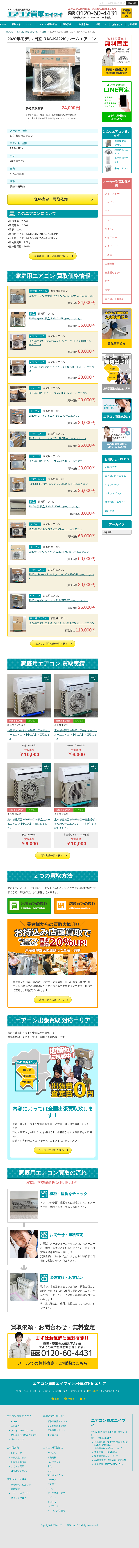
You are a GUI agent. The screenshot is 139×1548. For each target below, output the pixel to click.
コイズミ (109, 202)
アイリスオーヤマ (114, 193)
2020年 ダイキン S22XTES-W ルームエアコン (54, 415)
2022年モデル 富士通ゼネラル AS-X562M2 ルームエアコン (61, 623)
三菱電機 (109, 263)
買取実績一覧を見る (51, 855)
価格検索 (132, 3)
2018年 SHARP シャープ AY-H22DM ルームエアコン (58, 393)
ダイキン (109, 228)
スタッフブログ (113, 493)
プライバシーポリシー (22, 1430)
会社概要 (132, 24)
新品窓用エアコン (56, 1430)
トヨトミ (52, 1501)
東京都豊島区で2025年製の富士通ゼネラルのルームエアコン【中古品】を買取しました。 (75, 823)
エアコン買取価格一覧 (27, 31)
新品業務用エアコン (57, 1426)
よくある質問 (17, 1466)
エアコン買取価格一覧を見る (51, 643)
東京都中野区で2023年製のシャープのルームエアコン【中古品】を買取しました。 (75, 734)
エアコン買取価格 (48, 24)
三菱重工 (109, 255)
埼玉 (85, 1398)
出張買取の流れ (18, 1457)
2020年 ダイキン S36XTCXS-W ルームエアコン (55, 529)
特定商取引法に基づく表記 (24, 1435)
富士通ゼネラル (113, 272)
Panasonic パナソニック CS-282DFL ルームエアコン (58, 484)
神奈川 (71, 1398)
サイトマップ (17, 1439)
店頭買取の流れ (18, 1462)
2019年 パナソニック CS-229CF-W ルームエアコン (57, 438)
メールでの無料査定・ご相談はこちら (53, 1363)
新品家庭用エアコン (57, 1421)
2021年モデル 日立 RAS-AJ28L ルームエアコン (55, 318)
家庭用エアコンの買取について (51, 256)
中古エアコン (54, 1435)
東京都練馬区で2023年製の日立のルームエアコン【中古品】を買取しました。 (28, 823)
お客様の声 (111, 467)
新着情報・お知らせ (115, 502)
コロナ (108, 211)
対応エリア (101, 24)
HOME (9, 31)
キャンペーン (112, 484)
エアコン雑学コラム (115, 475)
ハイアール (111, 237)
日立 (44, 31)
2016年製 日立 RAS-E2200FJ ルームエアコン (54, 506)
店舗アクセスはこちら (51, 999)
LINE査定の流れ (19, 1471)
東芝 (107, 290)
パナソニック (112, 246)
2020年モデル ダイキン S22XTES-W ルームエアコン (58, 600)
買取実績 (67, 24)
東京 (56, 1398)
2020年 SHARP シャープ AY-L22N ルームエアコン (57, 461)
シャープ (109, 219)
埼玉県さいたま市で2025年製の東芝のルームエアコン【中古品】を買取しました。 (28, 734)
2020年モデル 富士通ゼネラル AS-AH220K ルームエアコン (61, 296)
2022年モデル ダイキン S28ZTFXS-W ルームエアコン (59, 551)
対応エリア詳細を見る (51, 1150)
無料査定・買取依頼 (51, 199)
